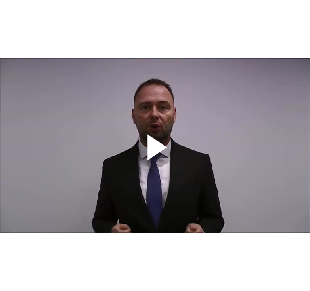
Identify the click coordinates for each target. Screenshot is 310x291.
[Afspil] (155, 165)
